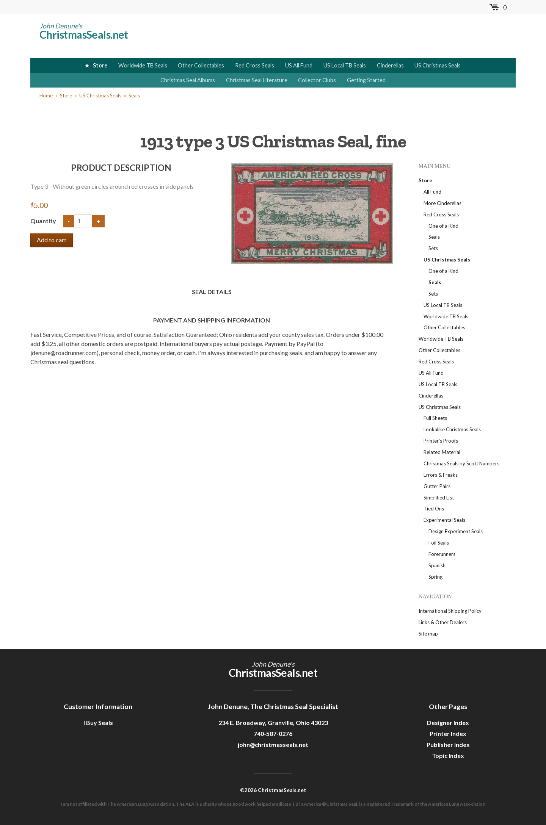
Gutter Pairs (437, 486)
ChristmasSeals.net (83, 34)
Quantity (43, 220)
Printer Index (448, 733)
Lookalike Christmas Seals (452, 429)
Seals (134, 95)
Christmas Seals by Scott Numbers (461, 463)
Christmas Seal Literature (256, 80)
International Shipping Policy (450, 611)
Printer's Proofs (441, 441)
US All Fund (298, 65)
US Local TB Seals (344, 65)
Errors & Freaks (441, 475)
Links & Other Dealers (443, 622)
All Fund (432, 192)
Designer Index (448, 722)
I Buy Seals (98, 722)
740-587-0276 (273, 733)
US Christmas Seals (437, 65)
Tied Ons (434, 509)
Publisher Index (448, 744)
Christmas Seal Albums (187, 80)
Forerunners (441, 554)
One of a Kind (443, 226)
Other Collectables (201, 65)
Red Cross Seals (254, 65)
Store (100, 65)
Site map (428, 634)
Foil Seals (438, 543)
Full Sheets (435, 418)
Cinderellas (390, 65)
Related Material (442, 452)
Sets (433, 248)
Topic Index (448, 755)
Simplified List (439, 498)
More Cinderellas (442, 203)
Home (46, 95)
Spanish (437, 565)
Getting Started (366, 80)
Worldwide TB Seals (142, 65)
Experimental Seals (444, 520)
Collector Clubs (317, 80)
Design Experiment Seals (455, 531)
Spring (435, 577)
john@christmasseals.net (273, 744)
